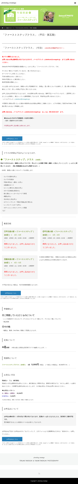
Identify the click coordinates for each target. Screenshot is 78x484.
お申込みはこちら (12, 138)
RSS (39, 473)
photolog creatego (42, 481)
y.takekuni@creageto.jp (52, 59)
